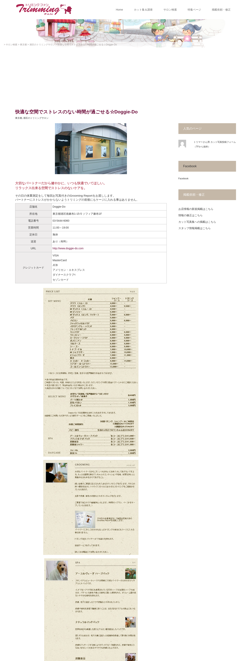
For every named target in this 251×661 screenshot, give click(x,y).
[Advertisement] (125, 76)
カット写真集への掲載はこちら (197, 221)
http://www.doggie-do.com (68, 248)
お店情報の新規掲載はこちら (195, 208)
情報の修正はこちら (190, 215)
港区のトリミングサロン (36, 118)
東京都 (18, 118)
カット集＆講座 (143, 9)
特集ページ (194, 9)
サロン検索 (170, 9)
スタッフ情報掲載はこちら (194, 228)
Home (119, 9)
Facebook (190, 166)
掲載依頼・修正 (221, 9)
